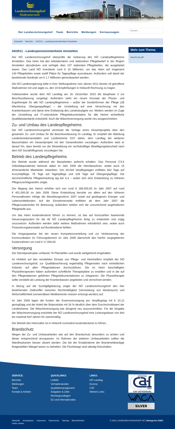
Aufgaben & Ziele (60, 391)
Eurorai (93, 384)
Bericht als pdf (137, 57)
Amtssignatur (28, 420)
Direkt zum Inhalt (22, 25)
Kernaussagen (109, 32)
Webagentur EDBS (154, 420)
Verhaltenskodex (60, 384)
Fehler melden (18, 423)
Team (59, 32)
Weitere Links (97, 391)
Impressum (41, 420)
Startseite (16, 420)
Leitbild (54, 380)
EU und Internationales (63, 399)
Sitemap (65, 420)
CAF (92, 388)
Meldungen (89, 32)
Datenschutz (54, 420)
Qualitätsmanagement (63, 388)
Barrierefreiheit (78, 420)
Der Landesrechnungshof (35, 32)
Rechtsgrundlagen (61, 395)
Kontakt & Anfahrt (21, 391)
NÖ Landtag (96, 380)
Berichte (72, 32)
